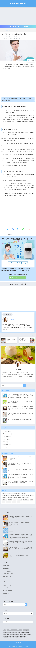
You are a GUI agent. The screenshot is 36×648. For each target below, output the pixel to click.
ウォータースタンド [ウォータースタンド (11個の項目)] (16, 493)
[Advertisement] (18, 16)
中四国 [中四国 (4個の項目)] (18, 495)
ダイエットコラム (7, 434)
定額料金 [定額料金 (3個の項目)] (17, 634)
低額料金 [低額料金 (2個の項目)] (5, 497)
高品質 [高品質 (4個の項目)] (13, 502)
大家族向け (6, 568)
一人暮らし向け (7, 571)
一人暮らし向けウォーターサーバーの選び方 (18, 26)
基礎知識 (10, 234)
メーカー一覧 (6, 436)
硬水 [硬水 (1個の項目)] (25, 634)
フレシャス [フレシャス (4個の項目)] (13, 495)
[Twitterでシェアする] (7, 230)
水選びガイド (7, 565)
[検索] (24, 385)
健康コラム (6, 439)
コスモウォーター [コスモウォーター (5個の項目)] (6, 495)
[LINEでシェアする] (23, 230)
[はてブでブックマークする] (18, 230)
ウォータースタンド (8, 585)
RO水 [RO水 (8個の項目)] (4, 493)
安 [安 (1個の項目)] (23, 497)
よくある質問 (6, 431)
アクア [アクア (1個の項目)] (8, 493)
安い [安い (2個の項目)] (27, 497)
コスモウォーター (8, 590)
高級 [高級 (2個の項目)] (18, 502)
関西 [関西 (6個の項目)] (4, 502)
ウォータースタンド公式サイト (17, 277)
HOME (18, 643)
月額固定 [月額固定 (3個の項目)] (21, 634)
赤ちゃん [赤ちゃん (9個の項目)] (28, 634)
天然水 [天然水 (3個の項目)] (15, 497)
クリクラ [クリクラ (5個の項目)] (23, 493)
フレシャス (6, 593)
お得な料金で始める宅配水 (18, 3)
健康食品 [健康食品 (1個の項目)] (10, 497)
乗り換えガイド (7, 576)
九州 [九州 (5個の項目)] (27, 495)
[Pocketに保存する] (28, 230)
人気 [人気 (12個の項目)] (31, 495)
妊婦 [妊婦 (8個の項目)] (19, 497)
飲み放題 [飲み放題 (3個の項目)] (9, 502)
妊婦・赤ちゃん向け (8, 574)
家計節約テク (6, 445)
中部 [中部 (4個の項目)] (23, 495)
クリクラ (6, 596)
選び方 (4, 447)
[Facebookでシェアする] (13, 230)
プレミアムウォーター (9, 588)
